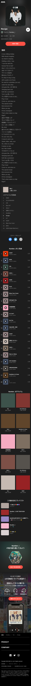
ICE (7, 203)
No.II (8, 429)
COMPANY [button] (5, 647)
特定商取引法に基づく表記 (20, 666)
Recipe (18, 635)
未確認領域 (8, 450)
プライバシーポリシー (13, 663)
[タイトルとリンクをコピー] (20, 239)
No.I (11, 188)
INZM (7, 198)
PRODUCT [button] (5, 642)
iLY (7, 218)
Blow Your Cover (10, 223)
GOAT (7, 220)
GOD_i (23, 450)
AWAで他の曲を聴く (15, 567)
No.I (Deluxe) (23, 470)
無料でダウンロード (15, 598)
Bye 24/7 (8, 205)
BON (7, 225)
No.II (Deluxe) (23, 408)
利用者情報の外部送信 (6, 666)
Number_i (12, 32)
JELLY (7, 208)
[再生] (28, 30)
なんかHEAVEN (10, 200)
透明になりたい (10, 210)
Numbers (8, 213)
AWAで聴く (15, 43)
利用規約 (3, 663)
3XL (8, 408)
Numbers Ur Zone (23, 429)
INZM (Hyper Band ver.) (12, 228)
